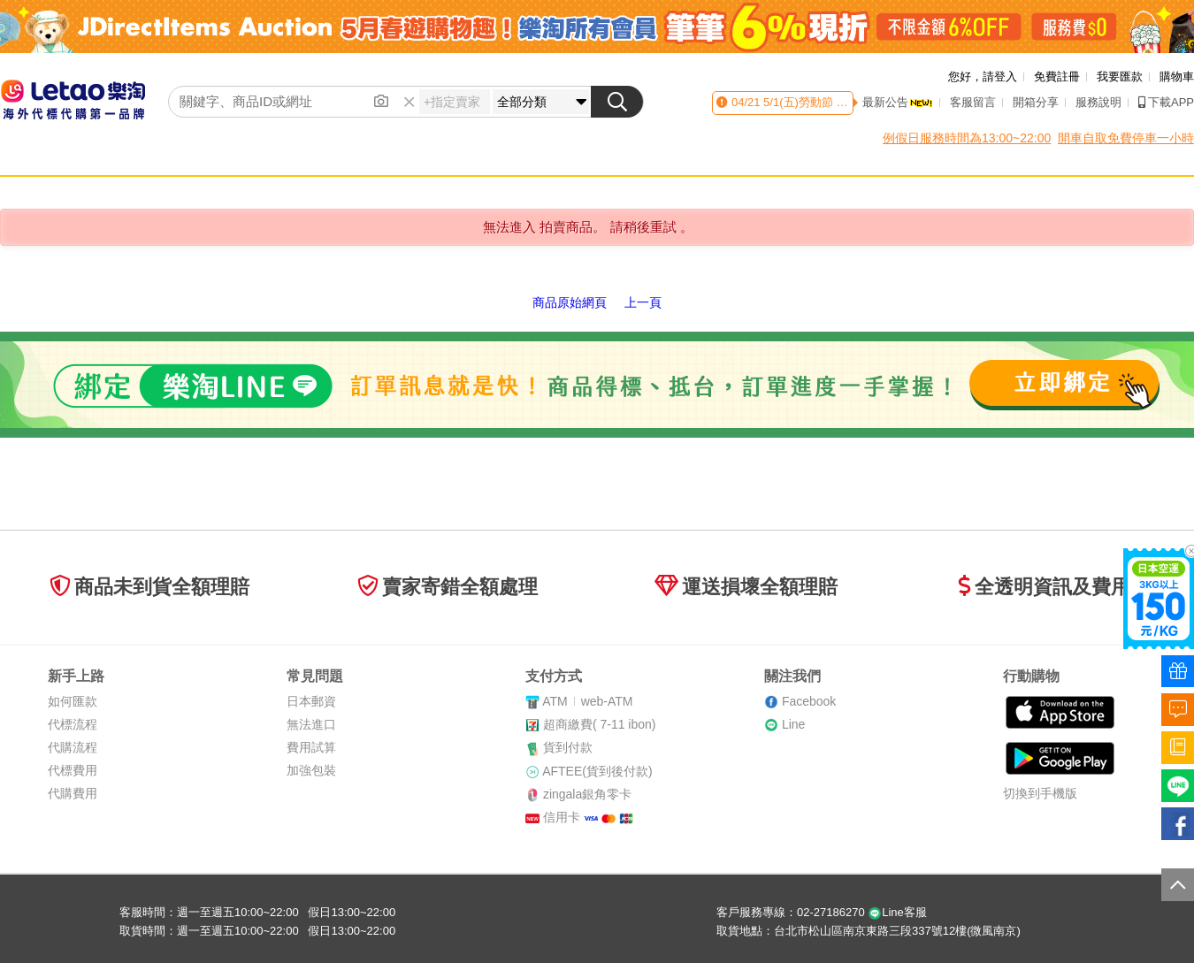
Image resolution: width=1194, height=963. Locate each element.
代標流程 (72, 724)
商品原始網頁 (569, 302)
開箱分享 (1036, 102)
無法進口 (311, 724)
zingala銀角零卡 (587, 794)
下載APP (1166, 102)
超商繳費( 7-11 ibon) (599, 724)
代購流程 (72, 747)
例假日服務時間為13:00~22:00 (967, 138)
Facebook (809, 701)
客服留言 (973, 102)
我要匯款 (1120, 76)
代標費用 (72, 770)
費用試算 (311, 747)
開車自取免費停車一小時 (1126, 138)
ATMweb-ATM (587, 701)
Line (793, 724)
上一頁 (643, 302)
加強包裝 (311, 770)
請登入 (1000, 76)
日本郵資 (311, 701)
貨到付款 (568, 747)
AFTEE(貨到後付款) (597, 771)
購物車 (1177, 76)
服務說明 (1098, 102)
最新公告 (897, 102)
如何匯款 (72, 701)
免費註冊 (1057, 76)
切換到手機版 (1040, 793)
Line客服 (897, 912)
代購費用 (72, 793)
